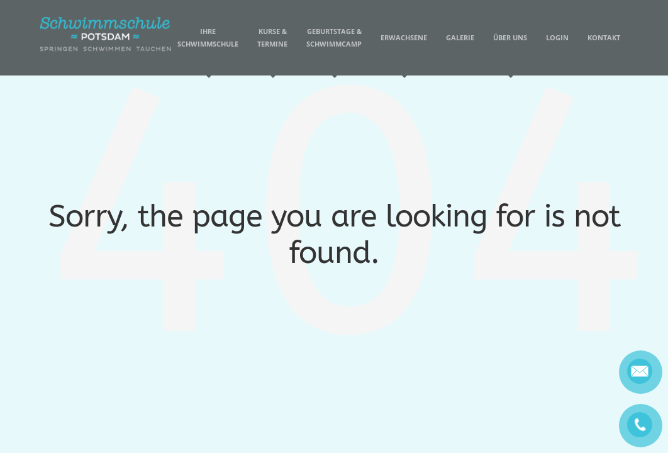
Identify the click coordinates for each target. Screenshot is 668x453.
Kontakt (603, 37)
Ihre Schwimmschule (207, 51)
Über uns (510, 54)
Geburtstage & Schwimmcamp (334, 51)
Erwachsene (404, 54)
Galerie (460, 37)
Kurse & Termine (272, 51)
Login (557, 37)
